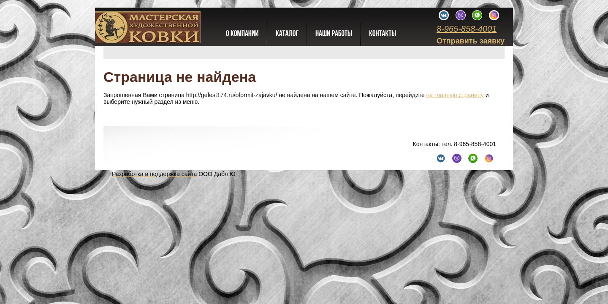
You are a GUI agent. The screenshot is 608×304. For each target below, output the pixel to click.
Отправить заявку (471, 41)
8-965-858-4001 (467, 28)
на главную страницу (455, 95)
